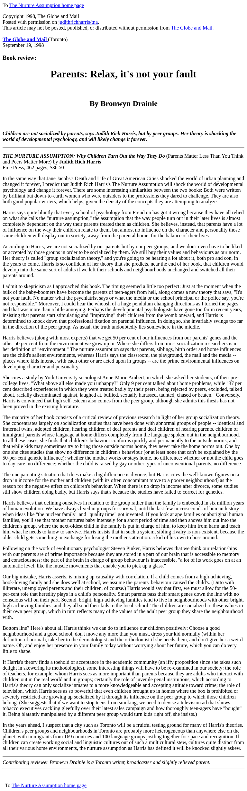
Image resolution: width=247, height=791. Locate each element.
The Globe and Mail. (192, 28)
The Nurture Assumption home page (46, 5)
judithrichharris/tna (78, 22)
